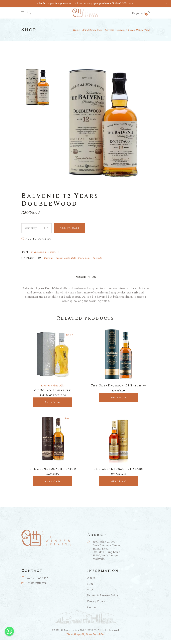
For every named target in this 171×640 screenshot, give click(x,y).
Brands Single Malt (66, 258)
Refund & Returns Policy (102, 595)
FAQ (90, 589)
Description (85, 277)
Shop (90, 584)
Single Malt (84, 258)
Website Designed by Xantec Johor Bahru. (85, 634)
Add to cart (70, 228)
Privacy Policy (96, 601)
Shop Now (53, 402)
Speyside (97, 258)
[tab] (85, 277)
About (91, 578)
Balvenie (48, 258)
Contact (92, 607)
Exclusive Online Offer (52, 386)
